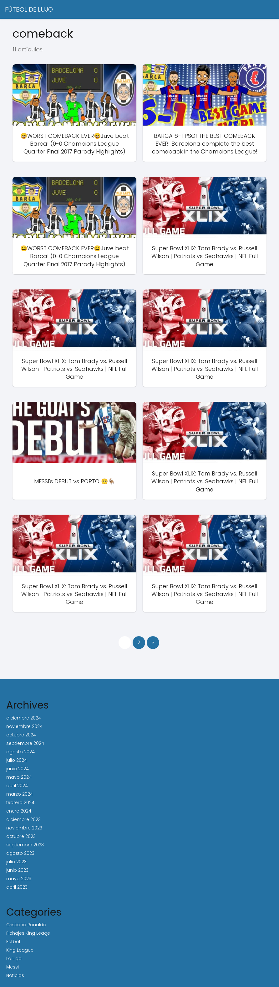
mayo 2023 (18, 878)
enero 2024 (18, 811)
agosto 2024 (20, 752)
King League (19, 950)
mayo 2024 (19, 777)
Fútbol (13, 941)
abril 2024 (17, 785)
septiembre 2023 (25, 845)
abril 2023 (17, 887)
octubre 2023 (21, 836)
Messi (12, 967)
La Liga (14, 958)
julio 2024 (16, 760)
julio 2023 (16, 862)
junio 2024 (17, 769)
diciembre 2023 (23, 819)
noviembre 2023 (24, 828)
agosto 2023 (20, 853)
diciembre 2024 (23, 718)
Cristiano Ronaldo (26, 925)
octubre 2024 (21, 735)
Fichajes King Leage (28, 933)
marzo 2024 (19, 794)
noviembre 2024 (24, 726)
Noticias (15, 975)
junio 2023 (17, 870)
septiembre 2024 (25, 743)
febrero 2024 (20, 802)
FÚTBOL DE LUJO (29, 9)
